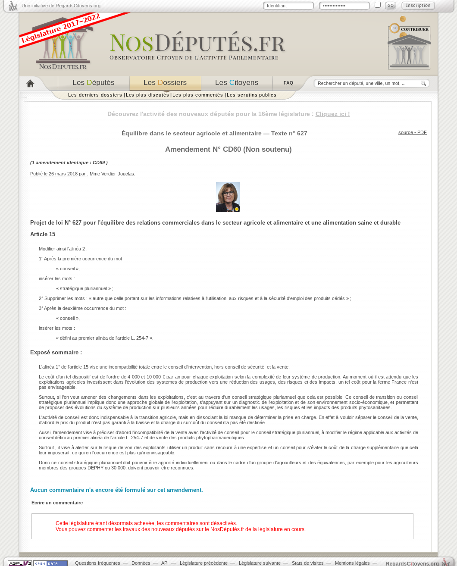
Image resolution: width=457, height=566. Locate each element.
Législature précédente (204, 563)
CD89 (99, 162)
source (405, 132)
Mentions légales (352, 563)
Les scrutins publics (252, 94)
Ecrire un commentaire (57, 502)
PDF (422, 132)
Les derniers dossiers (95, 94)
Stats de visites (308, 563)
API (165, 563)
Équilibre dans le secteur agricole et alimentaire (192, 133)
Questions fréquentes (97, 563)
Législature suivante (260, 563)
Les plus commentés (197, 94)
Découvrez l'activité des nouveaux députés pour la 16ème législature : (228, 113)
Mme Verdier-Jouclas (112, 173)
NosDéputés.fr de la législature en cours (257, 529)
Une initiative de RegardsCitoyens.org (61, 5)
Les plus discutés (147, 94)
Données (140, 563)
